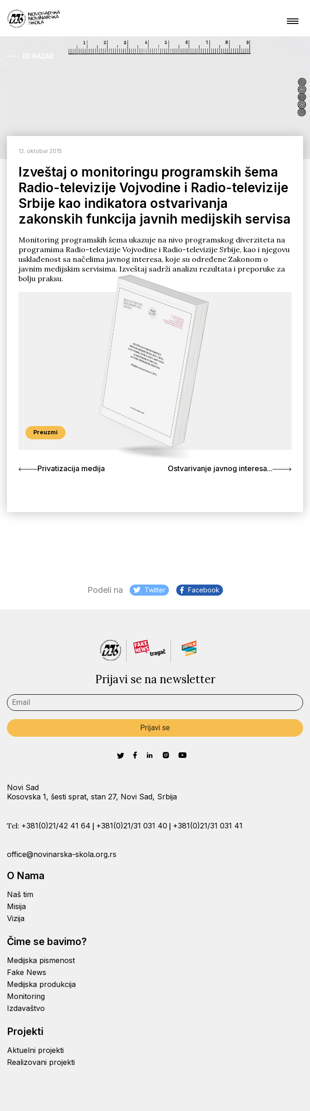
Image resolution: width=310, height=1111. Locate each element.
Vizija (15, 918)
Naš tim (20, 894)
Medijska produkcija (41, 984)
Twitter (149, 590)
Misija (16, 906)
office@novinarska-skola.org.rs (61, 854)
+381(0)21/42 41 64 (56, 825)
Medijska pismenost (41, 960)
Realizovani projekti (41, 1062)
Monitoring (26, 996)
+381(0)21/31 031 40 (131, 825)
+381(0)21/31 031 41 (208, 825)
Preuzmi (45, 432)
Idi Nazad (30, 56)
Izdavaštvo (26, 1008)
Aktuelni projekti (35, 1050)
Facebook (199, 590)
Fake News (26, 972)
